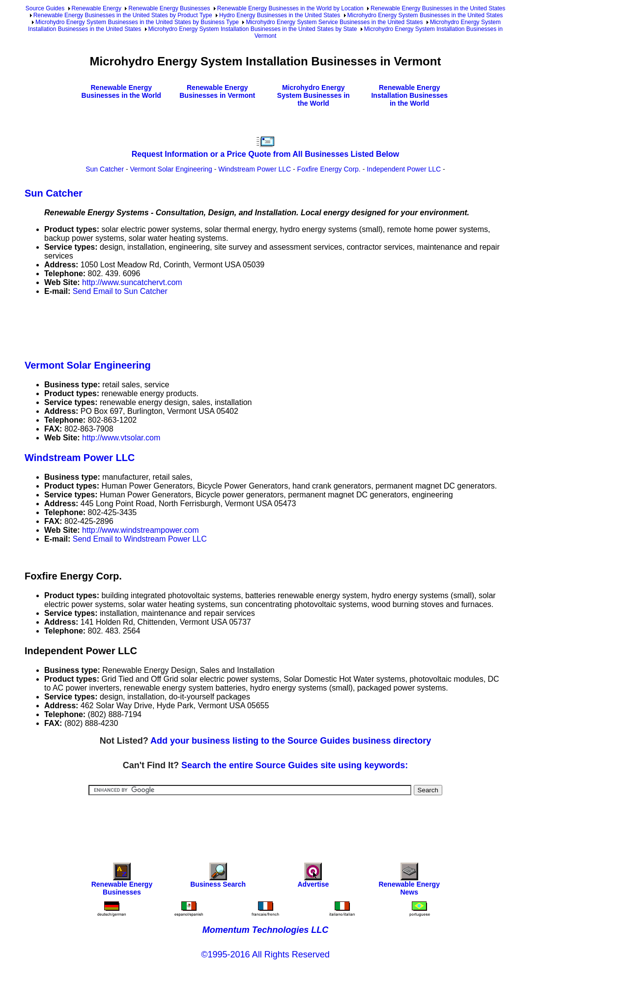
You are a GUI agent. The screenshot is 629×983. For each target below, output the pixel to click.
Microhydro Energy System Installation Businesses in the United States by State (252, 29)
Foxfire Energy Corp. (329, 169)
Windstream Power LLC (254, 169)
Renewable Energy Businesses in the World (121, 91)
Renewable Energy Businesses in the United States (438, 8)
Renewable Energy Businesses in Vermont (217, 91)
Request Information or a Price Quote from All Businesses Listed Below (265, 154)
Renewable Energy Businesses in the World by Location (290, 8)
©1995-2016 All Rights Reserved (265, 954)
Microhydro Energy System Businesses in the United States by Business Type (137, 22)
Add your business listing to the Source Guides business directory (290, 741)
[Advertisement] (203, 326)
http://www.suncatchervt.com (132, 282)
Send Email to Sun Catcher (120, 291)
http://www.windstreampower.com (140, 530)
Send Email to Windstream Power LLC (140, 539)
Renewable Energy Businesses (169, 8)
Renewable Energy (96, 8)
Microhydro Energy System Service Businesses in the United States (334, 22)
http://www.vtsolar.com (121, 438)
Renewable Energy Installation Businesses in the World (409, 95)
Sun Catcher (105, 169)
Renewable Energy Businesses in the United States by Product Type (122, 15)
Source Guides (45, 8)
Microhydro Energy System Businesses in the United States (425, 15)
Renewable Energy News (409, 881)
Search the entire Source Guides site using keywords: (294, 765)
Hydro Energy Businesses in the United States (279, 15)
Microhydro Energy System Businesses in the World (313, 95)
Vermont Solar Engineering (171, 169)
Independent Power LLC (404, 169)
